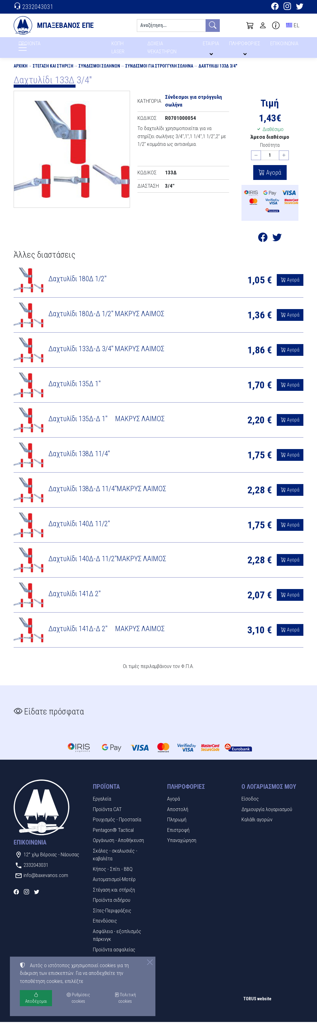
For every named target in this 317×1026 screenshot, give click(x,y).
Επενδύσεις (105, 925)
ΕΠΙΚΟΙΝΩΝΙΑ (284, 46)
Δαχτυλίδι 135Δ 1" (74, 387)
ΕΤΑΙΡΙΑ (212, 46)
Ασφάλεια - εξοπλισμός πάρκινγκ (117, 939)
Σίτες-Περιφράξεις (112, 914)
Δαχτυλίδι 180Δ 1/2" (77, 282)
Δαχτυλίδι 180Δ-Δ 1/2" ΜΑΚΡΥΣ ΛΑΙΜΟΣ (106, 317)
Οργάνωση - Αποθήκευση (118, 844)
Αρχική (21, 70)
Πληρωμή (176, 823)
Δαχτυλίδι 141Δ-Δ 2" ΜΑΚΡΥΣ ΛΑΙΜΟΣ (106, 632)
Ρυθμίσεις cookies (36, 1017)
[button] (250, 25)
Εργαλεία (102, 803)
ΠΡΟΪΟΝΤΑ (44, 46)
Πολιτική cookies (125, 998)
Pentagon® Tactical (113, 834)
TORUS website (257, 1002)
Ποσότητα (270, 149)
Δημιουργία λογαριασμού (266, 813)
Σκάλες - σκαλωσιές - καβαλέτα (115, 859)
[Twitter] (299, 7)
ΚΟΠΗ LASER (118, 49)
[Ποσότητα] (270, 159)
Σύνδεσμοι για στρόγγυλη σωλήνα (159, 70)
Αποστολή (177, 813)
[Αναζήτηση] (171, 25)
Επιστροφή (178, 834)
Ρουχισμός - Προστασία (117, 823)
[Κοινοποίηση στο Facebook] (262, 243)
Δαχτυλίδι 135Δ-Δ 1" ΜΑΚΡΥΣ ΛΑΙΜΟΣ (106, 422)
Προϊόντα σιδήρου (111, 904)
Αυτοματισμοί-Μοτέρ (114, 883)
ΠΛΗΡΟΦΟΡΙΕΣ (245, 46)
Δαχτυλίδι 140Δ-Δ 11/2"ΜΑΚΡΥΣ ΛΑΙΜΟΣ (108, 562)
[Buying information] (275, 25)
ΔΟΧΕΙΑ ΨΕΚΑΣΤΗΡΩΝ (162, 49)
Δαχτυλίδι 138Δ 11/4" (79, 457)
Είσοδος (250, 803)
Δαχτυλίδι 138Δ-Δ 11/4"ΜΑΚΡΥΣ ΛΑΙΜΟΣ (107, 492)
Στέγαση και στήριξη (53, 70)
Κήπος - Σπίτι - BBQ (112, 873)
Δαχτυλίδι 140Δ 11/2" (79, 527)
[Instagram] (287, 7)
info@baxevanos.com (46, 879)
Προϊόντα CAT (107, 813)
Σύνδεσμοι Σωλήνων (99, 70)
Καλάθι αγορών (256, 823)
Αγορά (273, 176)
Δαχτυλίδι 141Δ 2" (74, 597)
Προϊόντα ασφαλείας (114, 953)
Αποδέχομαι (36, 998)
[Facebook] (275, 7)
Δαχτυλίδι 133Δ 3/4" (217, 70)
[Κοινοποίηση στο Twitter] (277, 243)
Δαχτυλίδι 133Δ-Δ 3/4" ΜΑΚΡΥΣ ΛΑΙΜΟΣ (106, 352)
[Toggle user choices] (262, 25)
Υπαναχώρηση (181, 844)
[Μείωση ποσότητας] (256, 159)
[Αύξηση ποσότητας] (284, 159)
